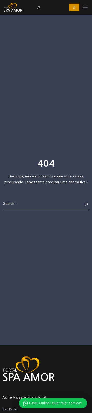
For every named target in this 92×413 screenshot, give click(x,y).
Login (74, 7)
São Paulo (9, 409)
